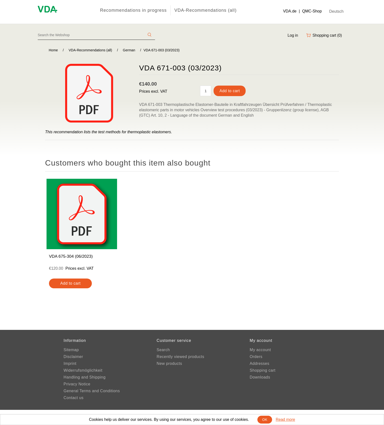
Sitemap (71, 350)
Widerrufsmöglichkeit (83, 370)
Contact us (74, 398)
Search (163, 350)
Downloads (260, 377)
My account (260, 350)
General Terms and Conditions (92, 391)
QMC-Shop (312, 11)
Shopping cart (263, 370)
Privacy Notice (77, 384)
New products (169, 363)
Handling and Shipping (85, 377)
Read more (285, 419)
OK (264, 420)
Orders (256, 357)
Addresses (259, 363)
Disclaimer (73, 357)
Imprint (70, 363)
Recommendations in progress (133, 10)
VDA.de (290, 11)
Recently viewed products (180, 357)
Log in (293, 35)
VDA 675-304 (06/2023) (71, 256)
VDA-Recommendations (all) (205, 10)
